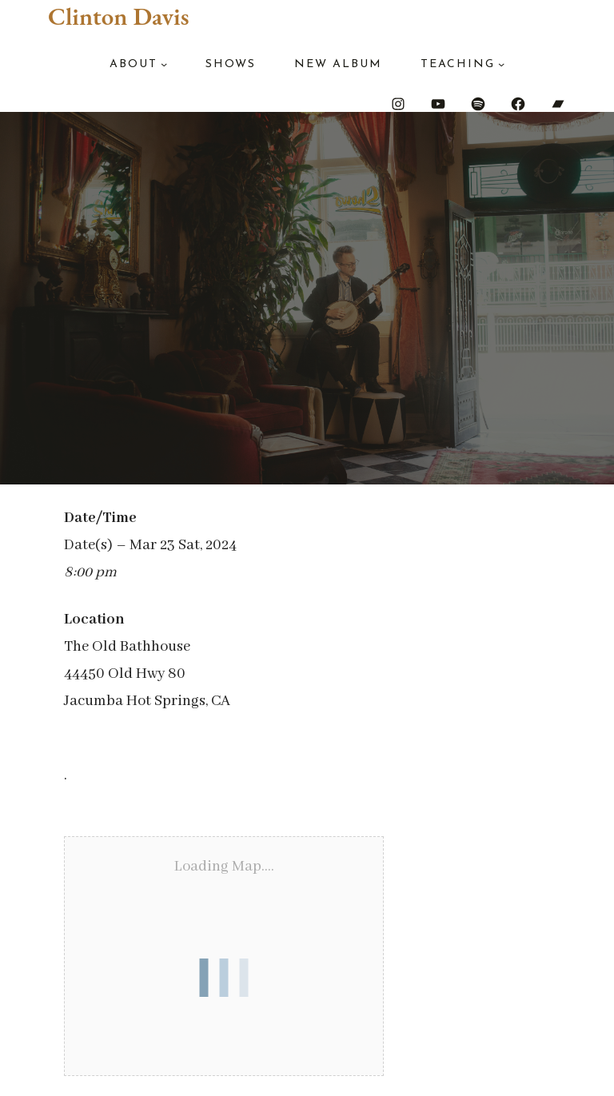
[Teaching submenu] (501, 64)
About (133, 64)
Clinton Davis (118, 16)
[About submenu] (164, 64)
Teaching (458, 64)
